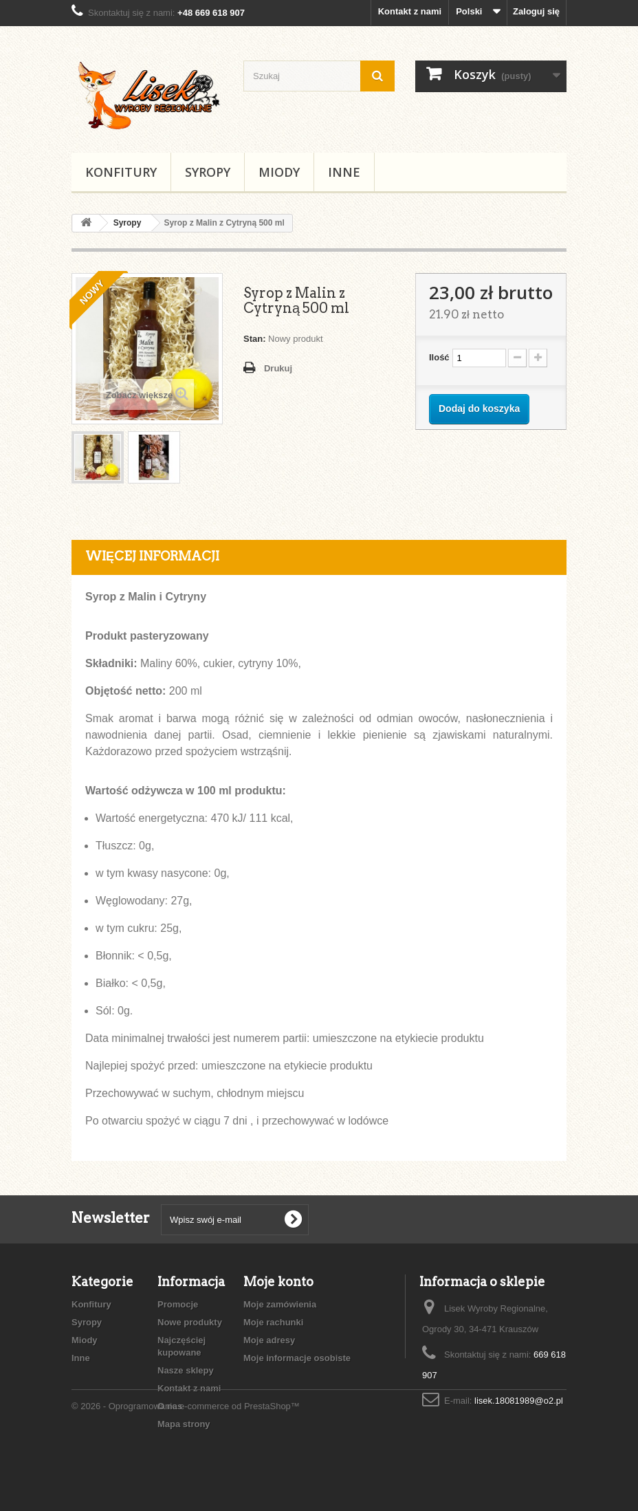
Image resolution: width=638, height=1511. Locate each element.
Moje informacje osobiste (297, 1358)
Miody (279, 172)
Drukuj (278, 368)
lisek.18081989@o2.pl (518, 1400)
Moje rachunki (273, 1322)
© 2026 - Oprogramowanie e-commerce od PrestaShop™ (186, 1473)
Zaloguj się (536, 11)
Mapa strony (183, 1424)
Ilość (439, 357)
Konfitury (121, 172)
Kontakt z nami (409, 11)
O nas (169, 1406)
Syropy (207, 172)
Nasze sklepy (185, 1370)
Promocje (177, 1304)
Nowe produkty (189, 1322)
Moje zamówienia (279, 1304)
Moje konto (278, 1281)
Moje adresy (269, 1340)
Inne (344, 172)
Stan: (254, 339)
